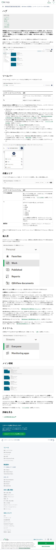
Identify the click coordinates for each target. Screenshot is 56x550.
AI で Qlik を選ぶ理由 (8, 500)
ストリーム (6, 23)
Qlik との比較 (7, 502)
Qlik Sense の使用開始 (26, 6)
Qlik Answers (7, 481)
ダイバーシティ (7, 521)
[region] (27, 545)
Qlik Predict (6, 483)
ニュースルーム (7, 530)
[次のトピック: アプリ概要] (42, 440)
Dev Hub (21, 125)
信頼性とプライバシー (9, 496)
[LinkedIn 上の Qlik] (48, 539)
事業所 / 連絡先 (7, 532)
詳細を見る (6, 26)
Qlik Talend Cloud (8, 471)
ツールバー (6, 17)
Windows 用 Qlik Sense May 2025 (12, 6)
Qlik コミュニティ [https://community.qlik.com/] (38, 539)
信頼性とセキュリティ (9, 494)
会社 (5, 515)
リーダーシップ (7, 517)
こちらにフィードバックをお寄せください (14, 434)
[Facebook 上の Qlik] (51, 539)
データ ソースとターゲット (10, 506)
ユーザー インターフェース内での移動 (41, 6)
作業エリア (6, 19)
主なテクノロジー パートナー (10, 504)
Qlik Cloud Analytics (8, 479)
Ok (46, 543)
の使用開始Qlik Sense (9, 417)
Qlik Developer (7, 452)
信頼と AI (6, 498)
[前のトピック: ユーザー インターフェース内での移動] (14, 440)
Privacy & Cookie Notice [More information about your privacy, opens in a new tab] (24, 548)
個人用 (5, 21)
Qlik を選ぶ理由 (7, 492)
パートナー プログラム (9, 526)
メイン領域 (6, 25)
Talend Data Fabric (8, 473)
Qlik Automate (7, 485)
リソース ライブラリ (8, 460)
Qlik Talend (6, 469)
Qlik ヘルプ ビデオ (8, 450)
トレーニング (7, 454)
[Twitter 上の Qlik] (45, 539)
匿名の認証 (28, 137)
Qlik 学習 (6, 456)
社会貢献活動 (7, 519)
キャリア (6, 528)
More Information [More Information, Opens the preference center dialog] (46, 546)
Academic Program (8, 523)
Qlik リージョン (7, 509)
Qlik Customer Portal (9, 458)
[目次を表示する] (3, 6)
